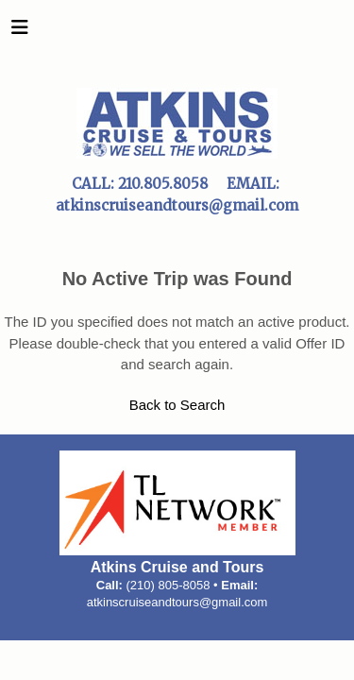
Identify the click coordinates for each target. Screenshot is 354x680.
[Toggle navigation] (20, 32)
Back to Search (177, 405)
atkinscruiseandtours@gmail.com (177, 602)
